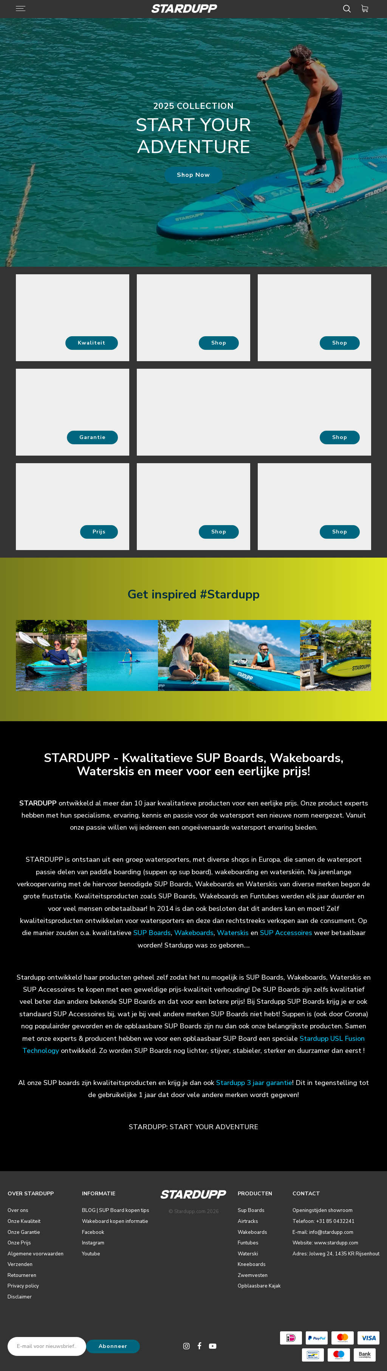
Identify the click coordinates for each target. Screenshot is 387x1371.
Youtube (91, 1253)
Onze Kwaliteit (24, 1221)
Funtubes (248, 1243)
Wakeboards (252, 1232)
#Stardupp (230, 594)
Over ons (18, 1210)
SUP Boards (152, 932)
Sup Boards (251, 1210)
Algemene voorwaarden (35, 1253)
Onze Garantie (24, 1232)
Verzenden (20, 1264)
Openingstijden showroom (323, 1210)
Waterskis (233, 932)
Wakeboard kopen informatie (115, 1221)
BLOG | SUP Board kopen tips (115, 1210)
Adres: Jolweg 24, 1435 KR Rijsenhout (336, 1253)
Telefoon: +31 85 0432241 (323, 1221)
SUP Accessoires (286, 932)
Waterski (248, 1253)
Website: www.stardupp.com (325, 1243)
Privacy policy (23, 1286)
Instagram (93, 1243)
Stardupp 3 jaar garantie (254, 1082)
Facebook (93, 1232)
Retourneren (22, 1275)
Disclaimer (20, 1297)
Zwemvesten (253, 1275)
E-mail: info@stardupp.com (323, 1232)
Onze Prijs (19, 1243)
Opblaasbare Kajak (259, 1286)
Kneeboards (252, 1264)
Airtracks (248, 1221)
